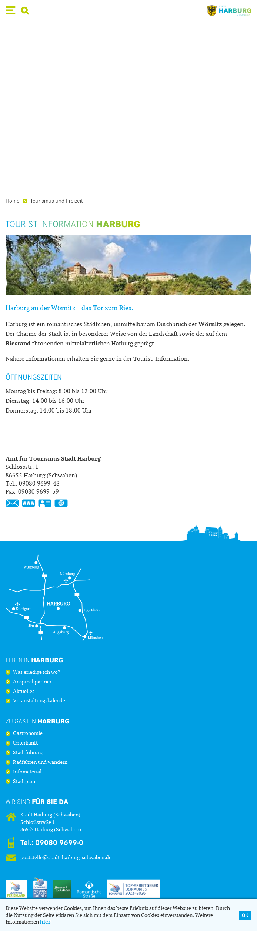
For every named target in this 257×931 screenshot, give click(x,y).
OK (245, 915)
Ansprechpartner (32, 682)
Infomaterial (27, 772)
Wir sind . (38, 801)
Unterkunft (25, 743)
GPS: (61, 503)
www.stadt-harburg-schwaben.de (28, 503)
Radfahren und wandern (40, 762)
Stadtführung (28, 753)
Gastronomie (28, 733)
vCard (45, 503)
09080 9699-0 (59, 842)
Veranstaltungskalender (40, 701)
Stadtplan (24, 782)
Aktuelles (23, 692)
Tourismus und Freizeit (53, 200)
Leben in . (35, 660)
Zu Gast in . (38, 721)
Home (13, 200)
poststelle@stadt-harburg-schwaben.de (65, 857)
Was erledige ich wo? (36, 672)
